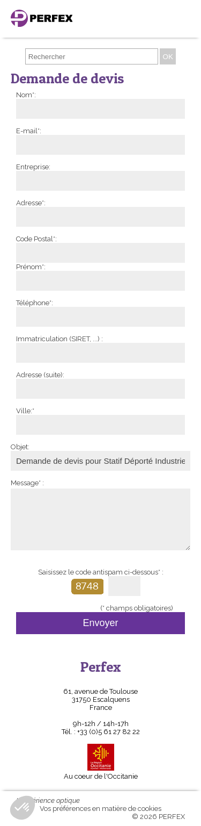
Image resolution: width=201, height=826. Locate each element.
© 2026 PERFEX (158, 817)
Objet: (20, 447)
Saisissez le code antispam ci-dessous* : (100, 572)
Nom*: (26, 95)
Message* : (27, 483)
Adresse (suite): (40, 375)
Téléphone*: (34, 303)
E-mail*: (28, 131)
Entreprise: (33, 167)
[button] (22, 808)
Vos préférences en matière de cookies (100, 809)
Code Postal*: (36, 239)
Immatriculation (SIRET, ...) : (59, 339)
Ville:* (25, 411)
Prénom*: (31, 267)
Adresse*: (31, 203)
